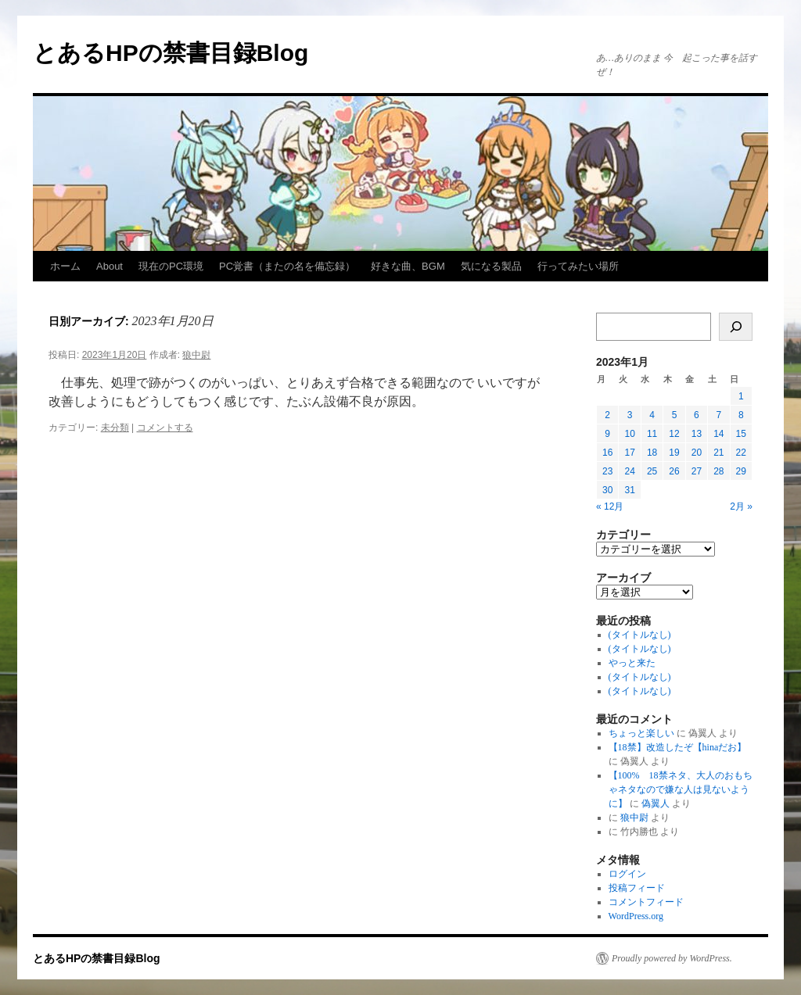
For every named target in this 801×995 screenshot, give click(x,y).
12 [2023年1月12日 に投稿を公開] (674, 433)
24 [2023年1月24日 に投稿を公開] (629, 471)
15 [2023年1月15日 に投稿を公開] (741, 433)
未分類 (115, 427)
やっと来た (632, 662)
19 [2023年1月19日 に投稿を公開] (674, 452)
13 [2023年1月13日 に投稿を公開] (696, 433)
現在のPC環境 (170, 266)
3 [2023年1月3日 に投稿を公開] (630, 415)
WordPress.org (636, 916)
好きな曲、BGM (408, 266)
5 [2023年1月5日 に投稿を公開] (674, 415)
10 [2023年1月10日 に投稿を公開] (629, 433)
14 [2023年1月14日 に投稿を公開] (718, 433)
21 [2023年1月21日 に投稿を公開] (718, 452)
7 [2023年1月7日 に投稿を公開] (718, 415)
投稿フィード (637, 887)
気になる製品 (491, 266)
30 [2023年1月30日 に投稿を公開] (607, 490)
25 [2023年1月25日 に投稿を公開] (652, 471)
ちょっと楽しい (641, 733)
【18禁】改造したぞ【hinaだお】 (678, 747)
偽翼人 (655, 803)
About (109, 266)
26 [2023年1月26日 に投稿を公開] (674, 471)
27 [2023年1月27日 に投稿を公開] (696, 471)
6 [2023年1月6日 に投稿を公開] (696, 415)
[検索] (736, 327)
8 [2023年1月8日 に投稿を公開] (741, 415)
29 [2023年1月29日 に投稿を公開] (741, 471)
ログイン (627, 873)
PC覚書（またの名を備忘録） (287, 266)
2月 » (741, 506)
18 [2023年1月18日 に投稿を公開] (652, 452)
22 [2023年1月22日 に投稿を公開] (741, 452)
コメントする (165, 427)
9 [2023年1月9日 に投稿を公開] (607, 433)
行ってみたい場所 (578, 266)
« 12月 (609, 506)
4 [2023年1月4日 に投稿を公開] (652, 415)
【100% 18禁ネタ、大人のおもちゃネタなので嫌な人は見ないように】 (681, 789)
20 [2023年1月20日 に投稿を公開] (696, 452)
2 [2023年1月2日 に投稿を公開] (607, 415)
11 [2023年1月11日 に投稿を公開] (652, 433)
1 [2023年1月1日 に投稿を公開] (741, 396)
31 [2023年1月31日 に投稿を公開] (629, 490)
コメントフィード (646, 902)
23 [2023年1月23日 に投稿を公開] (607, 471)
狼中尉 (196, 354)
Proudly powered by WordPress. (672, 958)
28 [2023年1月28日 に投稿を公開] (718, 471)
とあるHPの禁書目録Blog (170, 53)
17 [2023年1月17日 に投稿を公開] (629, 452)
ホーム (65, 266)
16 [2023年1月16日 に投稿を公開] (607, 452)
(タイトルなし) (640, 634)
